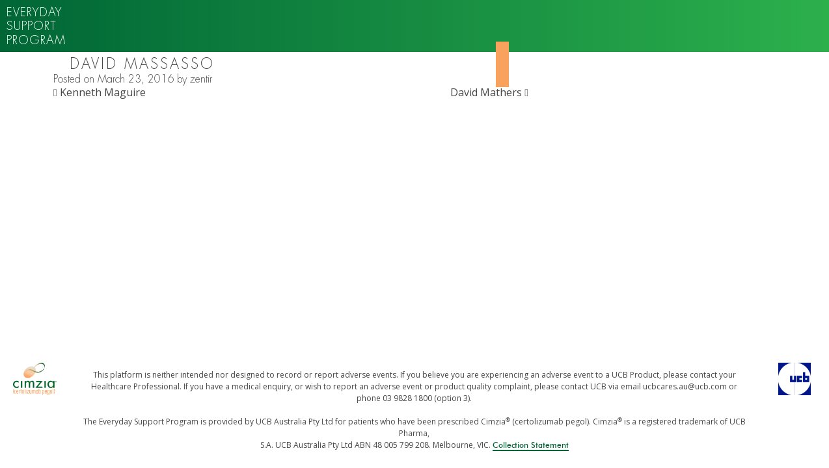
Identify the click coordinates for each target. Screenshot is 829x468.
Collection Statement (531, 445)
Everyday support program (36, 26)
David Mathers (489, 92)
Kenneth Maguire (99, 92)
